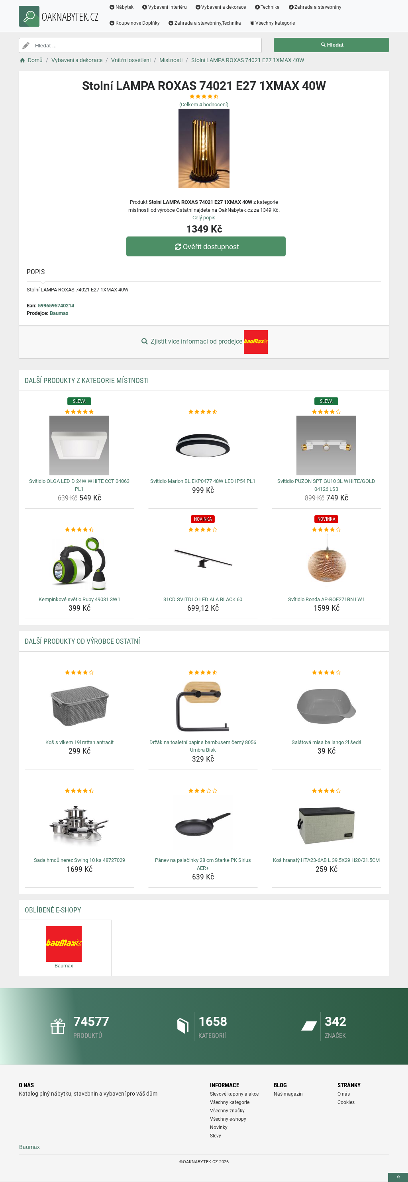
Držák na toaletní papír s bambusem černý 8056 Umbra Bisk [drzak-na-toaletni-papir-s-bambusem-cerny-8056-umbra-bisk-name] (202, 746)
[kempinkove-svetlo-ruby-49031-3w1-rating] (79, 530)
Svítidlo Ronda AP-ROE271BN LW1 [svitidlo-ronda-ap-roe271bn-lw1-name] (326, 599)
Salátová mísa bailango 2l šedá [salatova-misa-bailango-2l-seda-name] (326, 742)
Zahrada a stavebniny (314, 7)
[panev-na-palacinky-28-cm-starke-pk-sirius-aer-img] (203, 824)
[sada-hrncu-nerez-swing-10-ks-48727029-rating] (79, 791)
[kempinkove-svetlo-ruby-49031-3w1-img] (79, 564)
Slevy (215, 1136)
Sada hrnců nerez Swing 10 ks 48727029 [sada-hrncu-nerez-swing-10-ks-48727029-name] (79, 860)
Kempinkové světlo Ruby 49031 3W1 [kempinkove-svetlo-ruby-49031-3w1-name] (79, 599)
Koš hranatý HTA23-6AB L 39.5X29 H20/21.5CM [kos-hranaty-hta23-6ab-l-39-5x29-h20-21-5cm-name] (326, 860)
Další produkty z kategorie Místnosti (87, 380)
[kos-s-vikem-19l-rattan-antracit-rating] (79, 673)
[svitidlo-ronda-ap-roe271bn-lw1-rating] (326, 530)
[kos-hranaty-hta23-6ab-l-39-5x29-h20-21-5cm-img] (326, 824)
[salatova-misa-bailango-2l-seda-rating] (326, 673)
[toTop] (398, 1177)
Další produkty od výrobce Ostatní (82, 641)
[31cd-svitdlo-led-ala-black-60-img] (203, 564)
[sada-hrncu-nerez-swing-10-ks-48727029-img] (79, 824)
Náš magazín (288, 1094)
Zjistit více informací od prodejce (204, 342)
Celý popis (204, 218)
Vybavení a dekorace (220, 7)
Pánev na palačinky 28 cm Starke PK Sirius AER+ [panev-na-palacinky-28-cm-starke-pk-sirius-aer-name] (203, 864)
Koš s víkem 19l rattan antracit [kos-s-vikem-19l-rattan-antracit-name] (79, 742)
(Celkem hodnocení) (204, 104)
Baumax (59, 313)
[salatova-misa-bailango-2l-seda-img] (326, 707)
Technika (267, 7)
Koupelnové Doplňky (134, 23)
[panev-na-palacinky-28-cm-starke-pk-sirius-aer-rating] (203, 791)
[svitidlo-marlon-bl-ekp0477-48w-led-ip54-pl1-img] (203, 445)
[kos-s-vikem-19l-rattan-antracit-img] (79, 707)
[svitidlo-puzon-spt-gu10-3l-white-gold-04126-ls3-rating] (326, 412)
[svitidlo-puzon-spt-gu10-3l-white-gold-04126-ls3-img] (326, 445)
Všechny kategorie (272, 23)
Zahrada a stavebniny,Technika (204, 23)
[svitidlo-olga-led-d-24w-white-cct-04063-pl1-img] (79, 445)
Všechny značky (227, 1111)
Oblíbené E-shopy (53, 910)
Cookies (346, 1102)
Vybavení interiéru (164, 7)
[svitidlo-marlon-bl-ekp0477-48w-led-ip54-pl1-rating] (203, 412)
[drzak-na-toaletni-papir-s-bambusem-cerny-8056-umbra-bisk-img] (203, 707)
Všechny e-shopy (228, 1119)
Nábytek (121, 7)
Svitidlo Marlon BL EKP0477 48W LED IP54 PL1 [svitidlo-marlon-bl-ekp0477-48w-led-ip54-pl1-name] (202, 481)
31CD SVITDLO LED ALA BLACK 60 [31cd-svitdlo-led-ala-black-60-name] (202, 599)
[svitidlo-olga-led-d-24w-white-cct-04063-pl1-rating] (79, 412)
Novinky (219, 1127)
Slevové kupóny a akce (234, 1094)
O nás (343, 1094)
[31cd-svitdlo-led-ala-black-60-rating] (203, 530)
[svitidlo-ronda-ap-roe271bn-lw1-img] (326, 564)
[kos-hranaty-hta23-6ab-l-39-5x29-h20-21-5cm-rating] (326, 791)
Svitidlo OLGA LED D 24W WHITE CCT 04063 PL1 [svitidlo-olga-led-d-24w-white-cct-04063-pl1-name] (79, 485)
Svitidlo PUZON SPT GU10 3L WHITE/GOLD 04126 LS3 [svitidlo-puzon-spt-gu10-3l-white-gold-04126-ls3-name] (326, 485)
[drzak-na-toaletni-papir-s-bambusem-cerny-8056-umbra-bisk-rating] (203, 673)
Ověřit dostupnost (206, 246)
